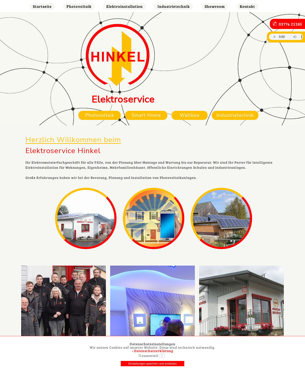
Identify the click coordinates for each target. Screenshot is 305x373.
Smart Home (146, 115)
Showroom (215, 6)
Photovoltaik (79, 6)
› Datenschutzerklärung (152, 350)
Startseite (42, 6)
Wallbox (190, 115)
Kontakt (247, 6)
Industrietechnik (174, 6)
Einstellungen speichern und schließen (152, 363)
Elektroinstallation (124, 6)
